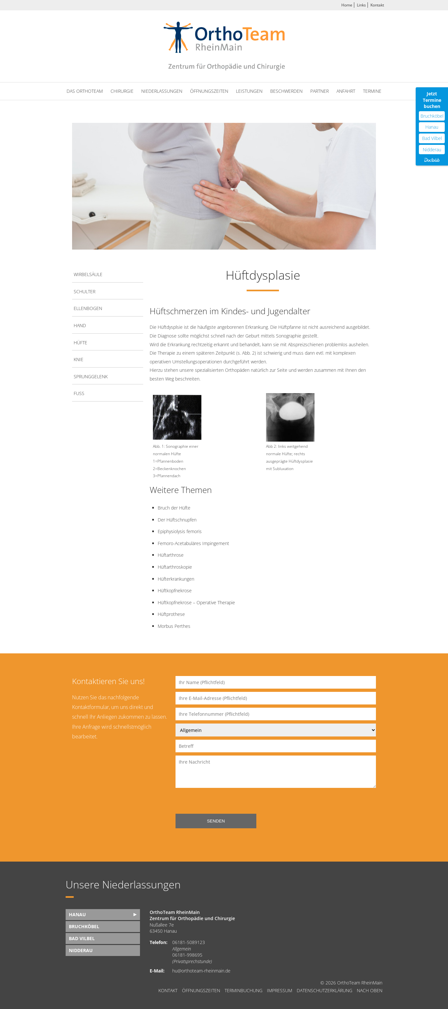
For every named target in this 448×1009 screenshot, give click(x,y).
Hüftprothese (171, 614)
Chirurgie (122, 91)
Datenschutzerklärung (324, 990)
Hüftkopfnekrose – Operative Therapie (196, 602)
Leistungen (249, 91)
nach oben (369, 990)
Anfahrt (345, 91)
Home (346, 5)
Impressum (279, 990)
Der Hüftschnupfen (177, 520)
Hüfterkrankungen (176, 579)
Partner (319, 91)
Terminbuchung (243, 990)
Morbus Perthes (174, 626)
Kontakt (377, 5)
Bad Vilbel (82, 938)
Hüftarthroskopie (175, 567)
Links (361, 5)
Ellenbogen (88, 308)
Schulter (84, 291)
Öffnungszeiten (209, 91)
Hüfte (80, 342)
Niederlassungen (161, 91)
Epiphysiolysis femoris (180, 531)
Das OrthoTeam (85, 91)
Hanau (77, 914)
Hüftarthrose (171, 555)
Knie (78, 359)
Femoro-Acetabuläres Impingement (193, 543)
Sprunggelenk (91, 376)
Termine (372, 91)
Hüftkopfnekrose (175, 590)
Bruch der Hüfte (174, 508)
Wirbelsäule (88, 274)
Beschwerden (286, 91)
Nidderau (81, 950)
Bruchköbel (84, 926)
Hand (80, 325)
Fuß (79, 393)
